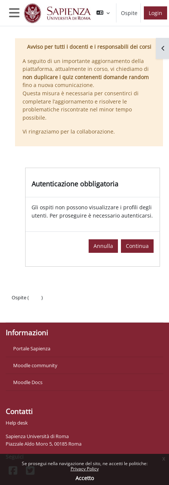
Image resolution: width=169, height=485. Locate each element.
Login (155, 13)
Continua (137, 245)
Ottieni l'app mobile (34, 312)
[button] (103, 13)
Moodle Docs (27, 382)
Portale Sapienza (31, 348)
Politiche (21, 305)
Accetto (84, 478)
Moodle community (35, 365)
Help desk (17, 422)
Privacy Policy (85, 468)
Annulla (103, 245)
